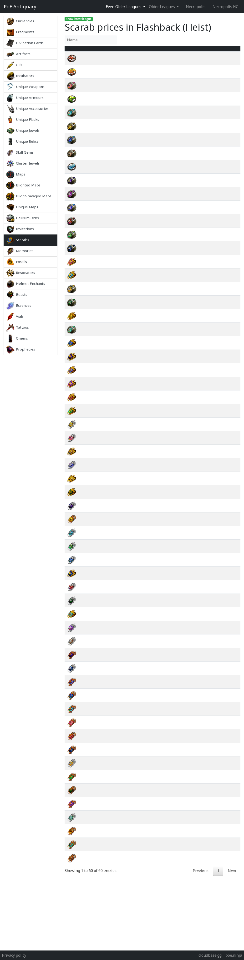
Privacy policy (14, 955)
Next (232, 876)
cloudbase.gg (210, 955)
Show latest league (79, 19)
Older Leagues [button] (162, 6)
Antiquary (20, 6)
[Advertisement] (30, 426)
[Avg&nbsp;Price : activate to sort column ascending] (191, 51)
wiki (218, 64)
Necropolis (195, 6)
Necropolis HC (225, 6)
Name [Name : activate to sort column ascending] (89, 51)
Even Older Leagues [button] (124, 6)
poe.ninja (233, 955)
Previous (200, 876)
